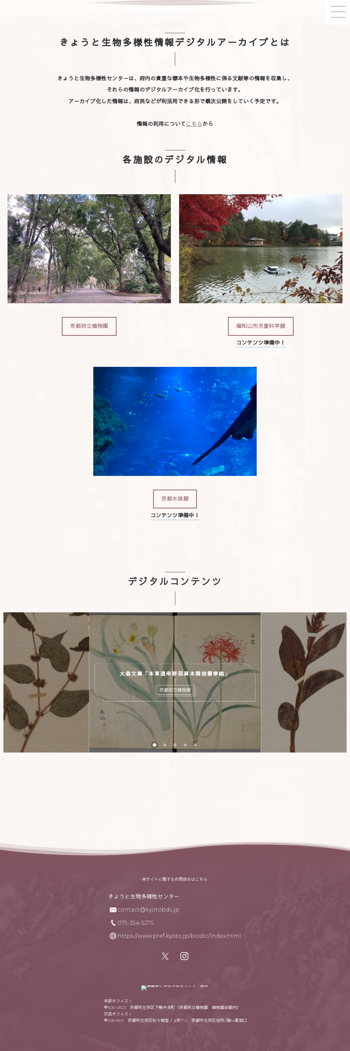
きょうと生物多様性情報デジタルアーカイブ (175, 10)
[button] (89, 326)
